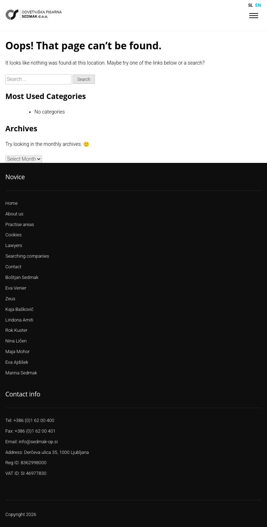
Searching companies (27, 256)
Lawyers (13, 245)
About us (14, 213)
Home (11, 203)
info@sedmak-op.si (38, 441)
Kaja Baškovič (19, 309)
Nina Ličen (16, 341)
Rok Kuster (16, 330)
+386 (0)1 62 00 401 (35, 431)
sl (250, 5)
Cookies (13, 234)
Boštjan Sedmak (21, 277)
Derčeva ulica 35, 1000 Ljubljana (56, 452)
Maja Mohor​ (17, 351)
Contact (13, 266)
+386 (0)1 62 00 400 (34, 420)
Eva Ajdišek (16, 362)
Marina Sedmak (21, 372)
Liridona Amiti (19, 320)
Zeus (10, 298)
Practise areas (19, 224)
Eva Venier (15, 288)
